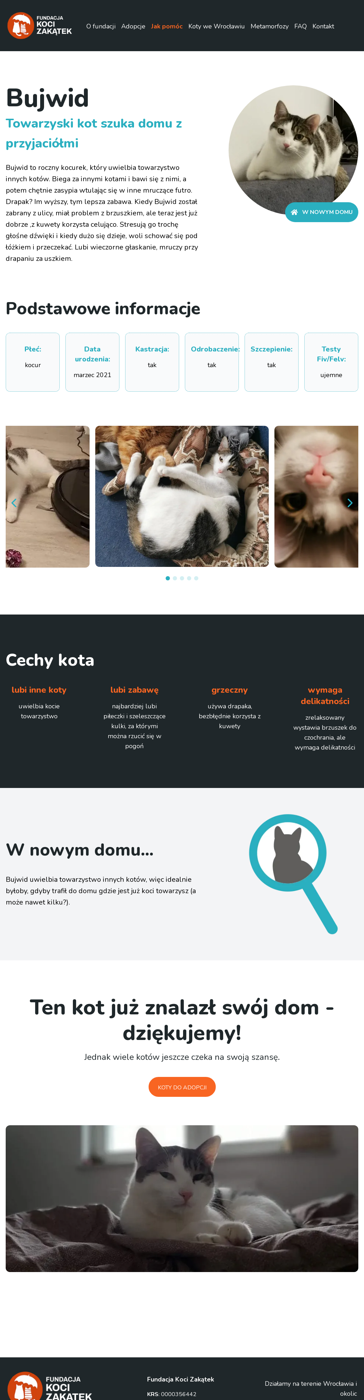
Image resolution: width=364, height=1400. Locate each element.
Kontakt (323, 26)
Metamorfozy (270, 26)
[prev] (14, 502)
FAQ (300, 26)
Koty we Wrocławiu (216, 26)
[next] (349, 502)
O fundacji (101, 26)
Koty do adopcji (182, 1087)
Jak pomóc (167, 26)
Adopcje (133, 26)
